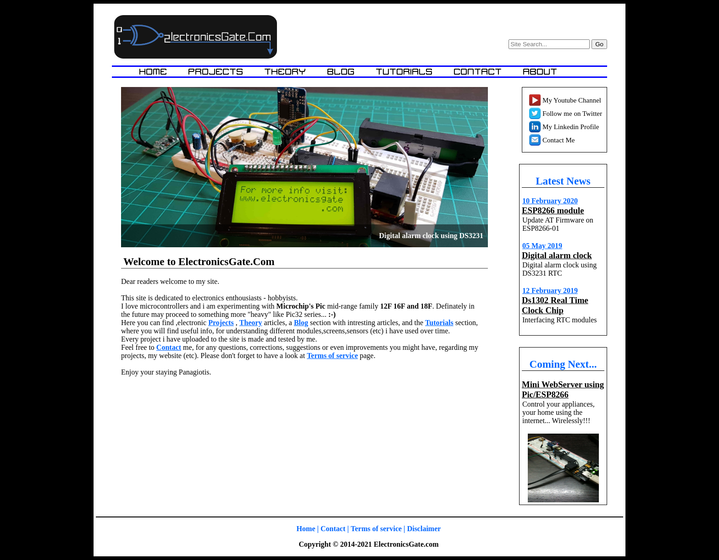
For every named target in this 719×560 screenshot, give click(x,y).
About (540, 72)
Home (154, 72)
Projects (217, 72)
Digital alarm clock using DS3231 (431, 246)
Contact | (335, 529)
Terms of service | (378, 529)
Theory (287, 72)
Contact (479, 72)
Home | (308, 529)
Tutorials (406, 72)
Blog (342, 72)
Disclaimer (424, 529)
